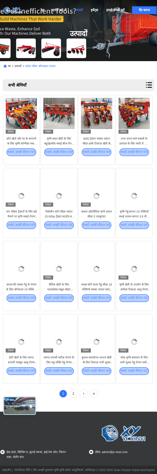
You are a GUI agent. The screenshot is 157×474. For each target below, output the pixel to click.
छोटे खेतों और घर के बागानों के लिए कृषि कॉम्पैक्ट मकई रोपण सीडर (21, 149)
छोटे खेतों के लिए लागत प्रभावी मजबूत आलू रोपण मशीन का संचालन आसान (21, 368)
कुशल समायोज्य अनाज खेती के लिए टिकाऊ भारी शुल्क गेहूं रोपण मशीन (97, 368)
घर (42, 10)
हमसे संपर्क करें (115, 10)
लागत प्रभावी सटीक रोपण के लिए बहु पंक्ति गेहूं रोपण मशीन (59, 368)
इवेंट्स (94, 10)
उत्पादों (79, 10)
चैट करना (144, 10)
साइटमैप (6, 470)
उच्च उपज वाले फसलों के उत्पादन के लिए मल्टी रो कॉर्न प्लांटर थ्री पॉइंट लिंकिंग (134, 149)
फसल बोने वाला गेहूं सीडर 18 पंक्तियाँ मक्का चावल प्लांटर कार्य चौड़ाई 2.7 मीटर (96, 295)
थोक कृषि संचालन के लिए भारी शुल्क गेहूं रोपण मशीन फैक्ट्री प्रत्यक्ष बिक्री (134, 368)
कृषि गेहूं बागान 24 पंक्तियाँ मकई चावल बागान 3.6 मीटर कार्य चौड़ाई (134, 222)
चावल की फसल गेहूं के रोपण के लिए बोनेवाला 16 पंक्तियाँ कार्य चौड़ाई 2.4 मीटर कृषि (21, 295)
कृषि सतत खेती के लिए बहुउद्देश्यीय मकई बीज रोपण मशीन (59, 149)
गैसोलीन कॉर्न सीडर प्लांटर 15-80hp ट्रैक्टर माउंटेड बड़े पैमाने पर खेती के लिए (59, 222)
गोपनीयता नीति (22, 470)
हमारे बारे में (59, 10)
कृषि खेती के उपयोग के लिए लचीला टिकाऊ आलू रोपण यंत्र (134, 295)
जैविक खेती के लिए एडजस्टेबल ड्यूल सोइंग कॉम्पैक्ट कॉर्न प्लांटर (59, 295)
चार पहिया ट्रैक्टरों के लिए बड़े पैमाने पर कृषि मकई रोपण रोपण (21, 222)
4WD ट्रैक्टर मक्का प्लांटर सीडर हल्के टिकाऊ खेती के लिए (97, 149)
